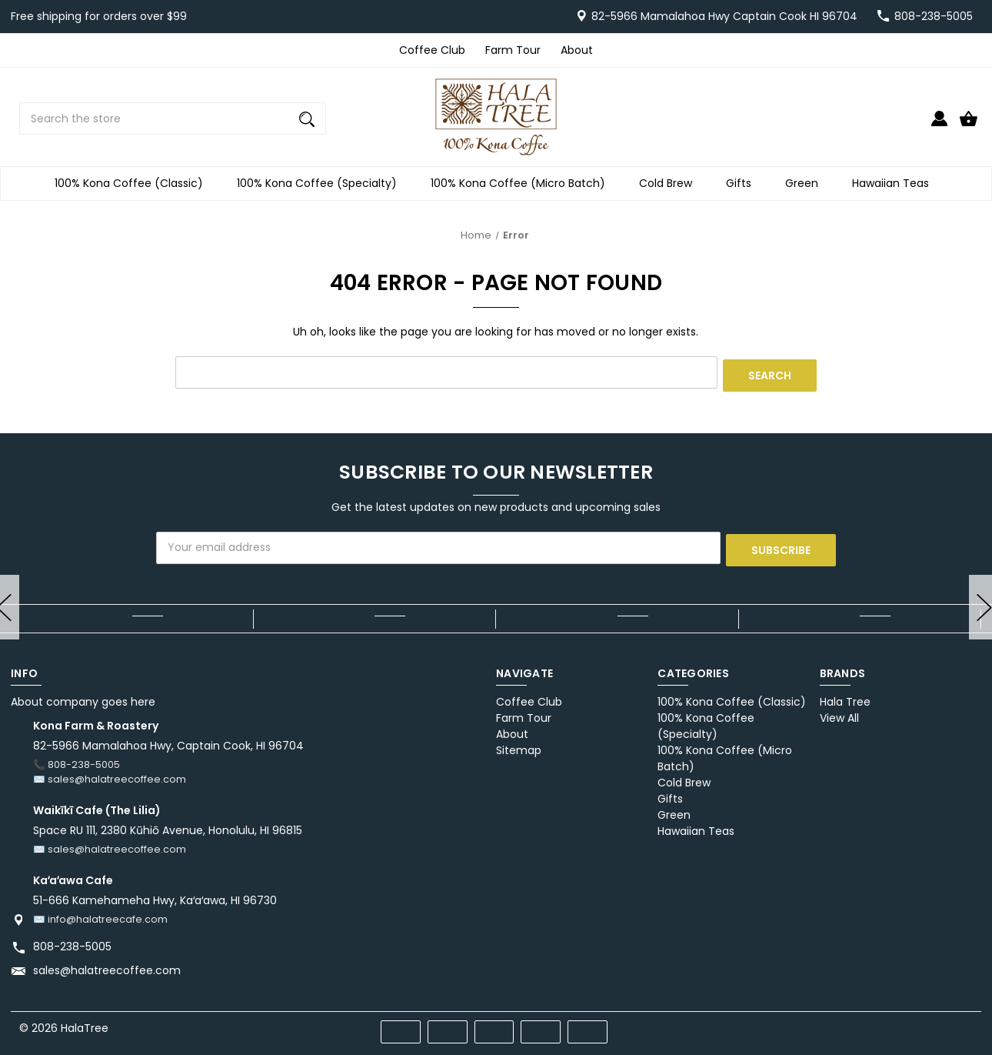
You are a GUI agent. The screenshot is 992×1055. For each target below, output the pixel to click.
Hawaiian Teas (895, 183)
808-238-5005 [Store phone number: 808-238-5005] (72, 940)
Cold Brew (670, 183)
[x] (938, 1020)
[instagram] (965, 1020)
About (577, 50)
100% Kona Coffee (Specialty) (321, 183)
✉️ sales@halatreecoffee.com (109, 773)
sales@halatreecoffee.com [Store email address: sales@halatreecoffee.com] (107, 964)
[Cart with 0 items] (968, 125)
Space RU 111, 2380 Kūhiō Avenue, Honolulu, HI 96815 (167, 825)
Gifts (743, 183)
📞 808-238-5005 (76, 759)
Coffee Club (432, 50)
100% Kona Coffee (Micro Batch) (522, 183)
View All (839, 712)
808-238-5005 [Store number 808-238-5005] (933, 16)
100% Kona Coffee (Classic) (133, 183)
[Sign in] (939, 125)
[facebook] (882, 1020)
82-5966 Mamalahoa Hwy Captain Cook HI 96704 (724, 16)
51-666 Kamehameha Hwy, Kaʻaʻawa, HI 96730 (155, 894)
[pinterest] (910, 1020)
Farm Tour (513, 50)
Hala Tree (845, 696)
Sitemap (518, 745)
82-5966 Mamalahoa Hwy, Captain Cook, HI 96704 (168, 740)
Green (806, 183)
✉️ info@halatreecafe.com (100, 913)
